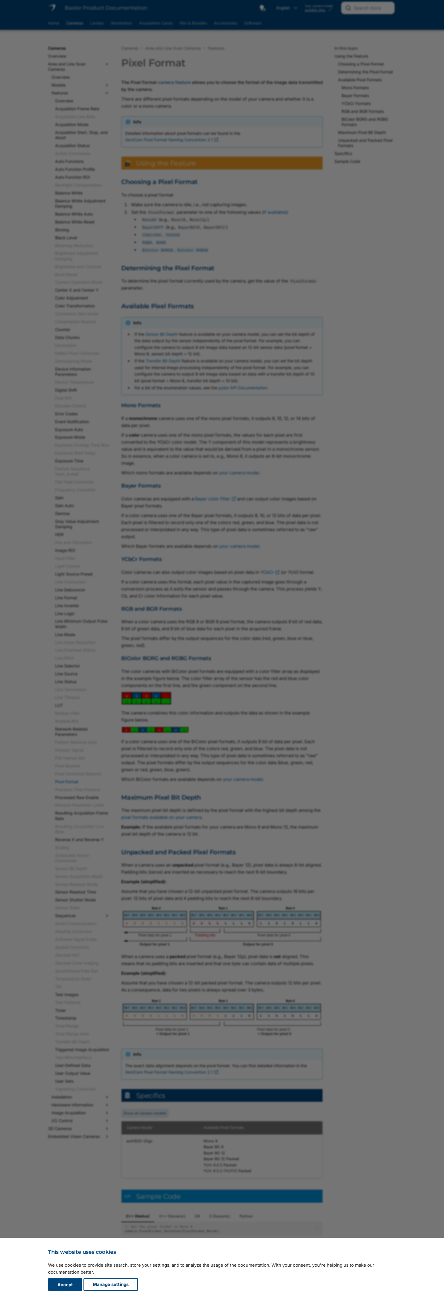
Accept (65, 1284)
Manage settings (111, 1284)
